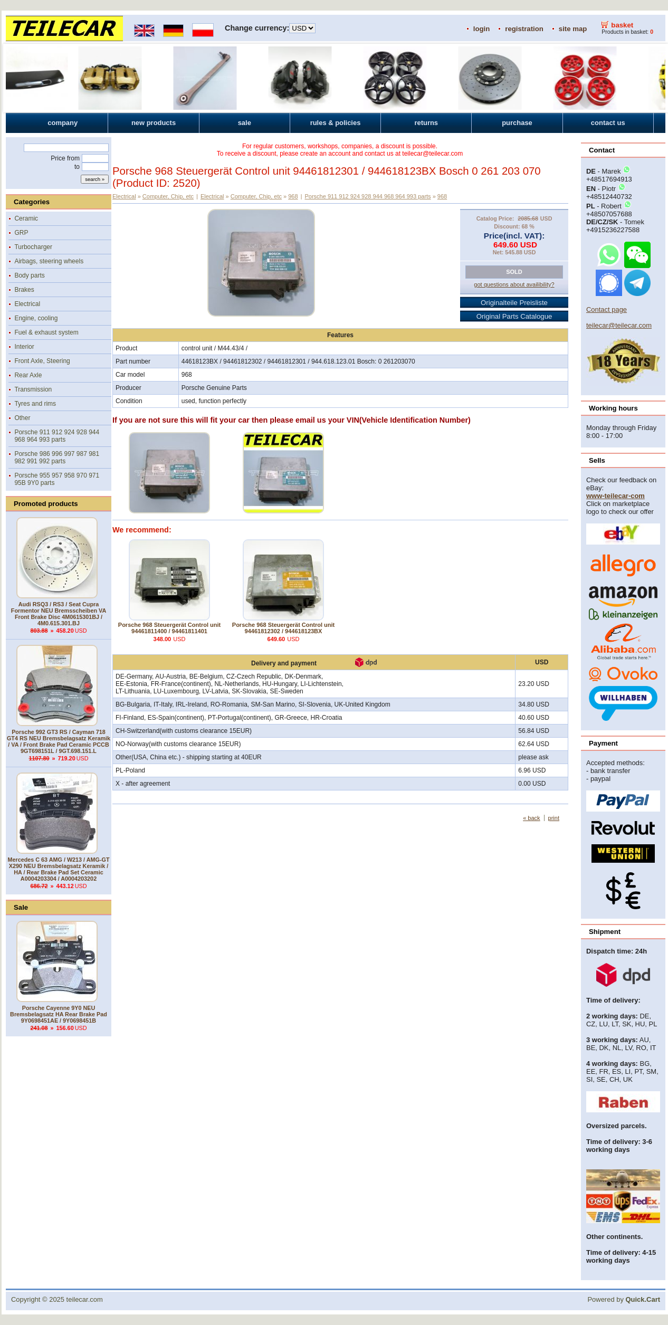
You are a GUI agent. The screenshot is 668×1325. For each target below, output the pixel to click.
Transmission (33, 389)
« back (531, 818)
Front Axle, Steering (42, 361)
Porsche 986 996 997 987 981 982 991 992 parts (56, 457)
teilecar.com (84, 1299)
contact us (608, 123)
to (77, 166)
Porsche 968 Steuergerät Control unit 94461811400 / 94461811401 (169, 628)
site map (573, 29)
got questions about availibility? (514, 284)
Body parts (29, 275)
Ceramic (26, 218)
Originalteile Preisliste (514, 303)
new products (153, 123)
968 (293, 196)
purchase (517, 123)
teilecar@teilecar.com (619, 325)
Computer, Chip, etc (168, 196)
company (62, 123)
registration (524, 29)
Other (22, 418)
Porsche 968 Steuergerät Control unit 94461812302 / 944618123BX (283, 628)
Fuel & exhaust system (46, 332)
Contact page (606, 309)
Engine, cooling (36, 318)
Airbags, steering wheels (48, 261)
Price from (65, 158)
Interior (24, 346)
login (481, 29)
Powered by (623, 1299)
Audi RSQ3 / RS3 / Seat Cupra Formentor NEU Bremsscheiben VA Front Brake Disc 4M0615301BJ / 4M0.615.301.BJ (58, 613)
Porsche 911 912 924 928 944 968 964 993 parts (56, 435)
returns (426, 123)
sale (244, 123)
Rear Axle (28, 375)
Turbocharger (33, 247)
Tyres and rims (35, 403)
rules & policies (335, 123)
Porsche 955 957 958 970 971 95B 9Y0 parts (56, 479)
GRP (21, 232)
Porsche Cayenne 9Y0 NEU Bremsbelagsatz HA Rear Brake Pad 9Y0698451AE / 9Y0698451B (58, 1014)
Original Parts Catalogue (514, 316)
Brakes (24, 289)
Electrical (27, 304)
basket (622, 25)
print (553, 818)
